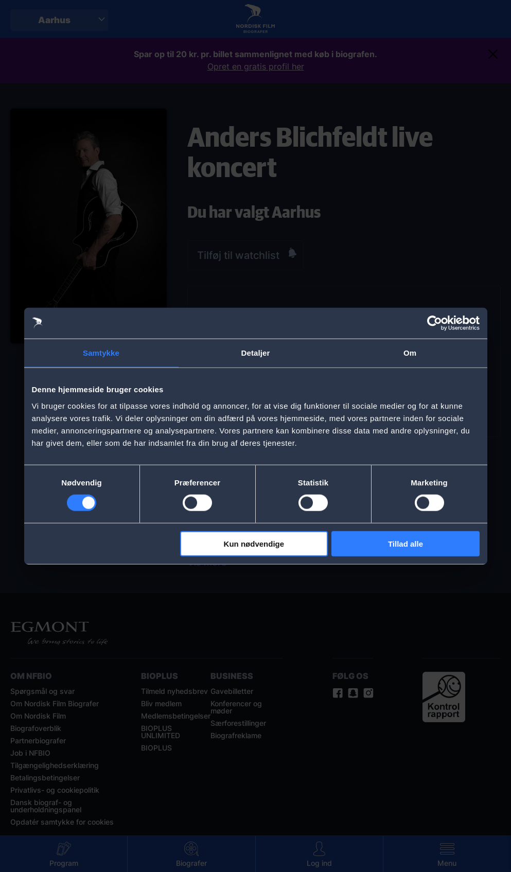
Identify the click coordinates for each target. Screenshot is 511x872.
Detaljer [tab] (255, 352)
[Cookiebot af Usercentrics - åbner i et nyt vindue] (435, 323)
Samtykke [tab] (101, 352)
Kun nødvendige (254, 543)
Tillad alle (405, 543)
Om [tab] (409, 352)
